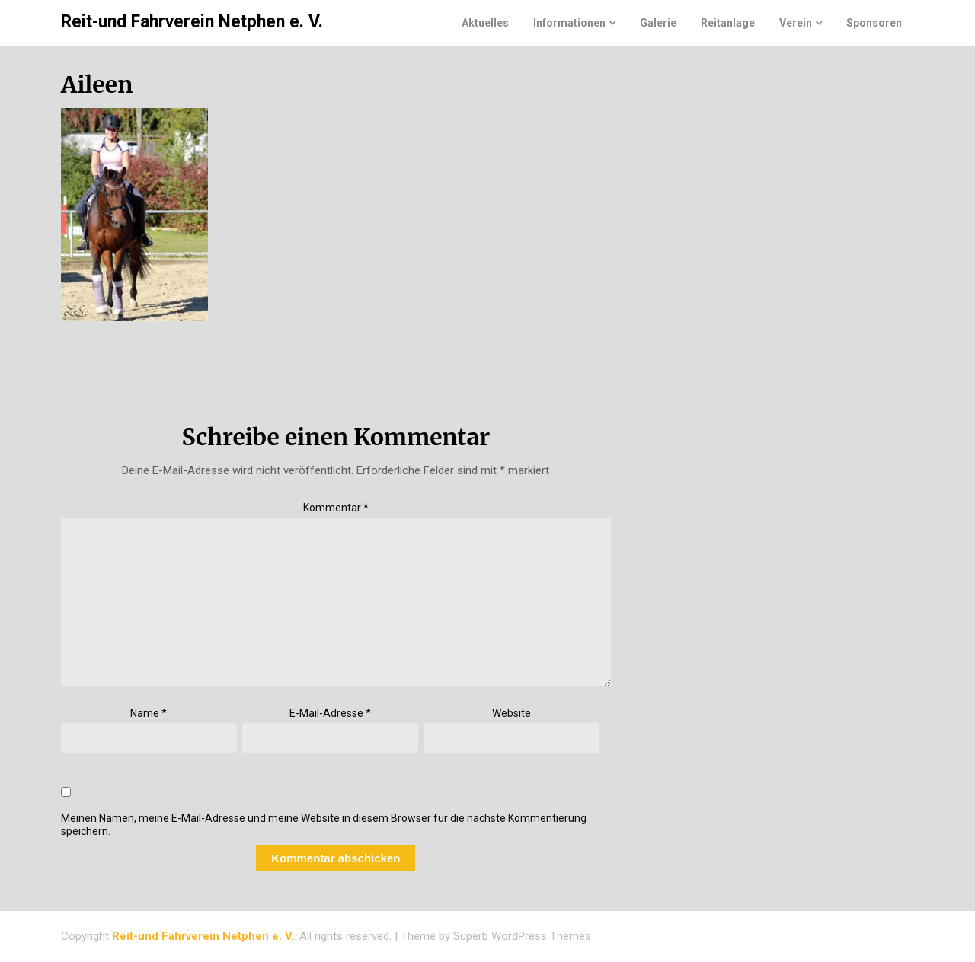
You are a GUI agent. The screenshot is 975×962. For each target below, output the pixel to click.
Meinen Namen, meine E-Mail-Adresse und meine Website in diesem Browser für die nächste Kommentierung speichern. (324, 824)
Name (148, 713)
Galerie (658, 23)
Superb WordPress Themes (522, 936)
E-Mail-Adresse (330, 713)
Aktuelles (485, 23)
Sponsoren (874, 23)
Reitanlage (728, 23)
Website (511, 713)
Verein (795, 23)
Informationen (569, 23)
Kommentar (336, 508)
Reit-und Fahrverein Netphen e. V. (192, 21)
